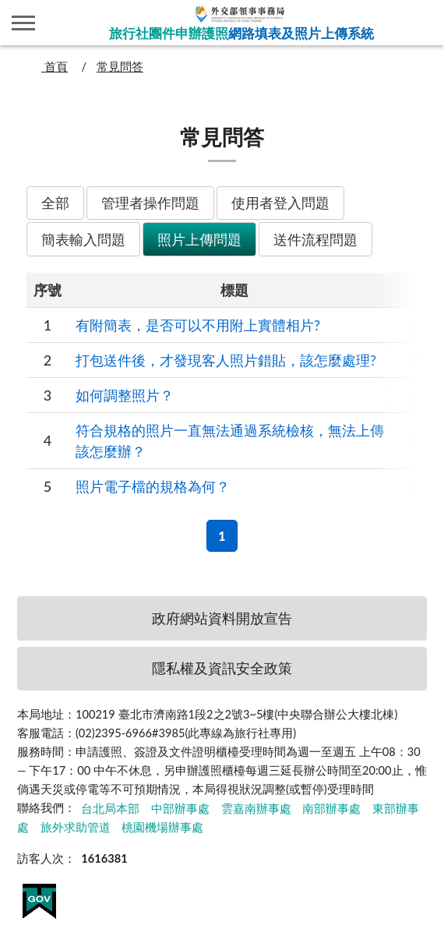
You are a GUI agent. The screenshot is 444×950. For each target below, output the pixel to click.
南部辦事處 (331, 807)
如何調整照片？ (125, 395)
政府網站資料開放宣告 (222, 618)
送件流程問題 (315, 239)
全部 (55, 202)
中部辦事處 (180, 807)
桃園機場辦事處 (162, 827)
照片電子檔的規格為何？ (153, 486)
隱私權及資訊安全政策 (222, 668)
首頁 (54, 66)
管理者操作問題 (150, 202)
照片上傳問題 (199, 239)
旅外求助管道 (76, 827)
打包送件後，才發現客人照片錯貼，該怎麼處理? (226, 360)
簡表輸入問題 (83, 239)
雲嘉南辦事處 (256, 807)
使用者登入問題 (280, 202)
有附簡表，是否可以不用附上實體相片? (198, 325)
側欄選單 (23, 23)
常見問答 (120, 66)
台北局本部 (110, 807)
